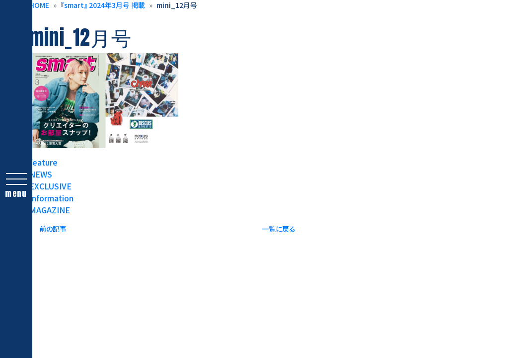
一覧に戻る (279, 229)
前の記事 (53, 229)
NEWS (40, 174)
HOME (39, 5)
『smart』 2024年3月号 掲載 (103, 5)
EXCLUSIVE (50, 186)
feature (43, 162)
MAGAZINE (49, 210)
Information (51, 198)
